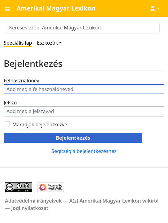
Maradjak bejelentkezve (39, 124)
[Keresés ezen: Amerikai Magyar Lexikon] (82, 27)
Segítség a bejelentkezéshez (83, 151)
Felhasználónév (21, 80)
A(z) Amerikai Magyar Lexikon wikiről (114, 200)
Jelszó (10, 102)
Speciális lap (18, 42)
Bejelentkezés (73, 137)
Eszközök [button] (47, 42)
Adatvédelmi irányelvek (33, 200)
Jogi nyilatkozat (29, 208)
